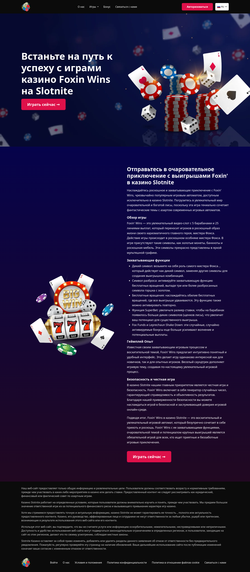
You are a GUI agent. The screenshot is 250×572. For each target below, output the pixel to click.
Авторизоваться (197, 7)
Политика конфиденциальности (127, 562)
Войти (54, 562)
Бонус (107, 7)
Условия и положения (88, 562)
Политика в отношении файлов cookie (175, 562)
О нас (81, 7)
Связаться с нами (126, 7)
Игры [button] (93, 7)
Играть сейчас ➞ (43, 104)
